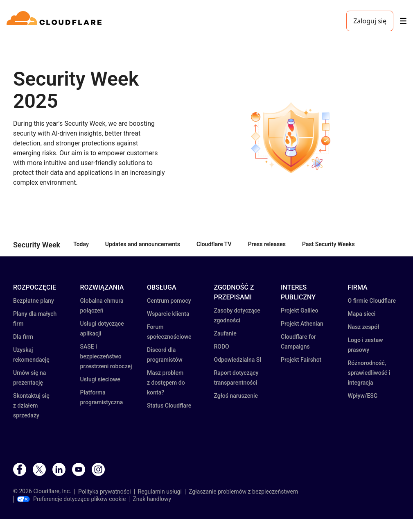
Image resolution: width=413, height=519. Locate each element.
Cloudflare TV (214, 244)
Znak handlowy (152, 499)
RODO (221, 346)
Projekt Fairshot (301, 359)
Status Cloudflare (169, 405)
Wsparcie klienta (168, 313)
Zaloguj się (369, 20)
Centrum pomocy (169, 300)
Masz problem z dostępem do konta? (166, 382)
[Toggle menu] (403, 21)
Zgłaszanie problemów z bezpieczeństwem (243, 491)
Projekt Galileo (299, 310)
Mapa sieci (362, 313)
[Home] (55, 21)
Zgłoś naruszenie (236, 395)
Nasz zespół (363, 327)
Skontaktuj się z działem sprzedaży (31, 405)
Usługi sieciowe (100, 379)
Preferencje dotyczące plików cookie (71, 499)
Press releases (267, 244)
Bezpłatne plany (33, 300)
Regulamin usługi (160, 491)
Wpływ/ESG (363, 395)
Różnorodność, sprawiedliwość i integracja (369, 373)
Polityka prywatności (104, 491)
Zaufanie (225, 333)
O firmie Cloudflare (372, 300)
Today (81, 244)
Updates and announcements (142, 244)
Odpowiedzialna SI (238, 359)
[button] (290, 137)
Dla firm (23, 336)
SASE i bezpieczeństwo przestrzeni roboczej (106, 356)
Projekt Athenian (302, 323)
